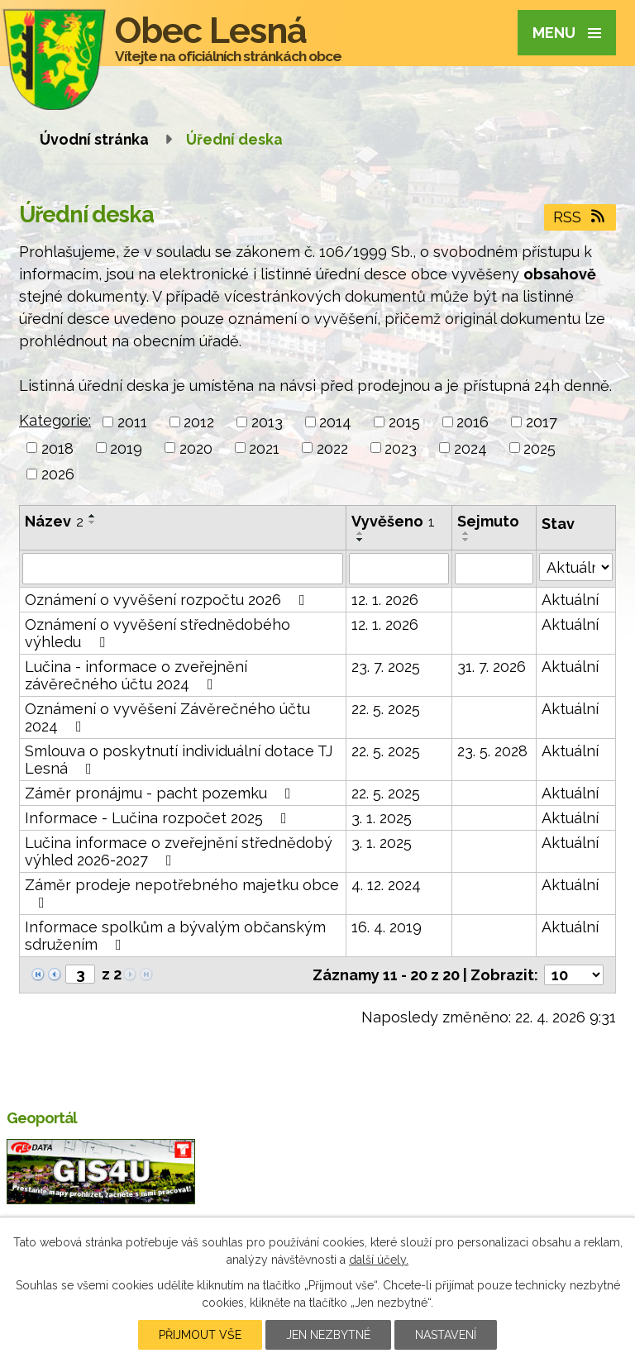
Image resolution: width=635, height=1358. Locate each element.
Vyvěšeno (393, 521)
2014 (335, 422)
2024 (470, 447)
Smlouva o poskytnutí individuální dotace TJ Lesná (178, 759)
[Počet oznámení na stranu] (574, 975)
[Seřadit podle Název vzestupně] (93, 515)
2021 (264, 447)
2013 (267, 422)
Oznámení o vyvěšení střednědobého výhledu (157, 633)
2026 (57, 474)
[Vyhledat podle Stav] (576, 567)
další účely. (378, 1259)
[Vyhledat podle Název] (182, 568)
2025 (539, 447)
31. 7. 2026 (491, 666)
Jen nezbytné (328, 1334)
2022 (332, 447)
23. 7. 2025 (385, 666)
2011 (132, 422)
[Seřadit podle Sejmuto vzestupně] (466, 533)
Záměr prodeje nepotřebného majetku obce (182, 893)
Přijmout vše (200, 1334)
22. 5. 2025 (385, 708)
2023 (400, 447)
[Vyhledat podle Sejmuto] (494, 568)
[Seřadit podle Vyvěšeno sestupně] (360, 539)
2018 (57, 447)
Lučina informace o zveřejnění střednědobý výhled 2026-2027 (178, 851)
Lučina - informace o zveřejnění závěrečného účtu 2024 (136, 675)
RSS (580, 217)
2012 (199, 422)
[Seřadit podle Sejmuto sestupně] (466, 539)
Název (54, 521)
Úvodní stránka (94, 139)
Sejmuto (488, 521)
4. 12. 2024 (386, 884)
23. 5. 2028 (492, 751)
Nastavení (445, 1334)
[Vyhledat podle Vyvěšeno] (399, 568)
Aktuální (570, 599)
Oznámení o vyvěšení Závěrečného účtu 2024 (167, 717)
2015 (404, 422)
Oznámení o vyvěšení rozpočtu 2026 (168, 599)
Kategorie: (55, 420)
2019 (126, 447)
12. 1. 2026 (384, 599)
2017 (541, 422)
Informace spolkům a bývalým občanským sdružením (175, 935)
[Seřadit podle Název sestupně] (93, 522)
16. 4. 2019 (386, 927)
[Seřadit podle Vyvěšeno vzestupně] (360, 533)
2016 (472, 422)
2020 (195, 447)
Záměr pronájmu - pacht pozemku (161, 793)
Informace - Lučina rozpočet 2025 (159, 818)
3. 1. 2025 (381, 818)
